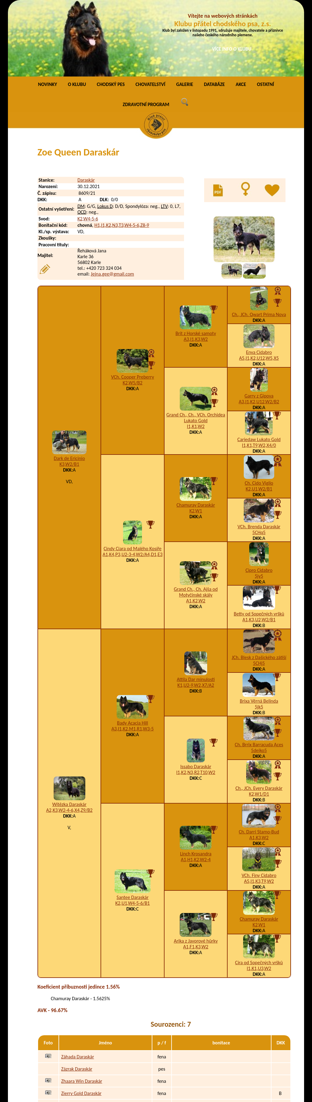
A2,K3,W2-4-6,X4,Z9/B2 (69, 739)
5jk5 (259, 636)
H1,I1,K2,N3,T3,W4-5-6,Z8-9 (121, 154)
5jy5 (259, 505)
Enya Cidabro (259, 281)
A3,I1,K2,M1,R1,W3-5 (133, 658)
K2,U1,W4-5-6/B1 (132, 832)
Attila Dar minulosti (196, 609)
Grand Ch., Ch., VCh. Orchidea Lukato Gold (195, 347)
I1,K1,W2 (196, 355)
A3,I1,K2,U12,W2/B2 (259, 331)
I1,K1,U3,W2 (259, 898)
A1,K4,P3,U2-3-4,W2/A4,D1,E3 (133, 484)
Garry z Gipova (258, 325)
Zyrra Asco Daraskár (80, 1059)
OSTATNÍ (265, 13)
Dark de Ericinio (69, 388)
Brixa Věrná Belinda (259, 630)
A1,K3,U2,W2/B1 (259, 549)
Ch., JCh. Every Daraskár (259, 717)
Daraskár (86, 109)
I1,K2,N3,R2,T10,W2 (195, 701)
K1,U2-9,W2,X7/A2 (195, 614)
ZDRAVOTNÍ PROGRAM (146, 34)
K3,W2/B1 (69, 393)
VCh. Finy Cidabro (259, 805)
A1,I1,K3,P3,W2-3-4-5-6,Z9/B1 (220, 1035)
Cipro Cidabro (259, 499)
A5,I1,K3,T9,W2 (259, 810)
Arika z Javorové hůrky (196, 870)
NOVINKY (47, 13)
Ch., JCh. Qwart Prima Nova (259, 244)
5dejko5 (259, 680)
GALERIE (184, 13)
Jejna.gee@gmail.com (112, 203)
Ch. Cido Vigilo (259, 412)
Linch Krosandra (195, 783)
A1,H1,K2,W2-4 (196, 789)
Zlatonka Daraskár (79, 1047)
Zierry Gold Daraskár (81, 1022)
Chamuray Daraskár (195, 434)
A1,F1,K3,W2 (195, 876)
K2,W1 (196, 440)
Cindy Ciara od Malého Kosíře (132, 478)
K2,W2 (197, 1059)
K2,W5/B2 (133, 312)
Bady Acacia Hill (132, 652)
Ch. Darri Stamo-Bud (259, 761)
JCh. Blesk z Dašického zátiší (259, 587)
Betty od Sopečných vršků (259, 543)
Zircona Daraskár (77, 1035)
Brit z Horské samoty (196, 263)
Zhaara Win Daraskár (81, 1010)
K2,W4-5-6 (87, 148)
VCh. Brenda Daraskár (259, 456)
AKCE (241, 13)
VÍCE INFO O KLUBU (232, 49)
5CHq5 (258, 462)
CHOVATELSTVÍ (150, 13)
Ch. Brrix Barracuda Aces (259, 674)
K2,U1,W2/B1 (259, 418)
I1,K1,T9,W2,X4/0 (259, 374)
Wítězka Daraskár (69, 733)
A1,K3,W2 (258, 767)
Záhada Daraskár (77, 986)
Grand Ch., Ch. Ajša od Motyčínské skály (196, 521)
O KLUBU (77, 13)
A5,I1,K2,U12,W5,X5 (259, 287)
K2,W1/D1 (259, 723)
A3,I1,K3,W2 (196, 268)
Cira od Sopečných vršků (259, 892)
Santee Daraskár (133, 826)
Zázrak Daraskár (76, 998)
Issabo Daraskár (195, 696)
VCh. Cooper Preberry (132, 306)
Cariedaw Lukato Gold (259, 369)
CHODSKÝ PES (111, 13)
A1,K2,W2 (195, 530)
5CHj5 (259, 592)
